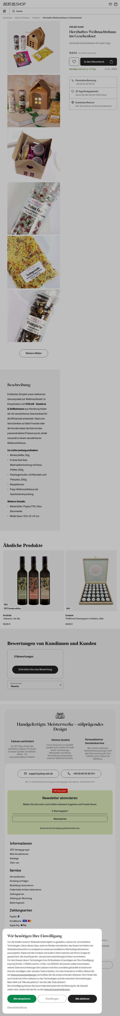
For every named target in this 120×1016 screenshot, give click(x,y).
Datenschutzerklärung (17, 1007)
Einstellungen (52, 998)
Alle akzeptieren (21, 998)
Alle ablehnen (82, 998)
